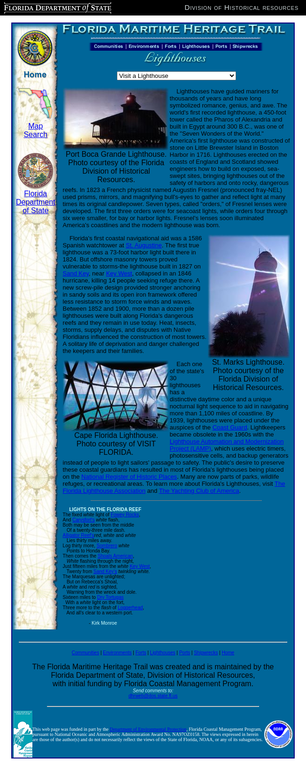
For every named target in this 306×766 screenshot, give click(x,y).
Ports (184, 652)
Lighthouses (163, 652)
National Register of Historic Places (129, 476)
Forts (141, 652)
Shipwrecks (206, 652)
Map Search (35, 130)
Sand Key (76, 273)
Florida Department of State (35, 202)
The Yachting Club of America (199, 490)
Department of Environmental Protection (148, 729)
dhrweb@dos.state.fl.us (153, 695)
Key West (119, 273)
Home (228, 652)
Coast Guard (230, 427)
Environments (117, 652)
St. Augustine (144, 245)
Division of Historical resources (241, 7)
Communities (85, 652)
